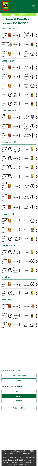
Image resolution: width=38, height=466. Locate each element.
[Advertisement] (19, 349)
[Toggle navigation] (33, 6)
